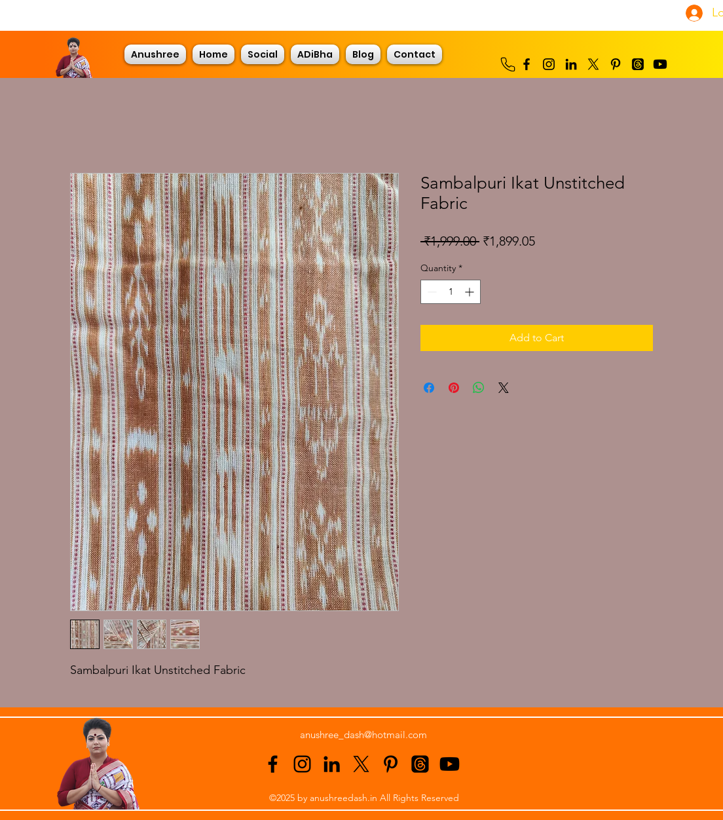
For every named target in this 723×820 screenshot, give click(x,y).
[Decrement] (430, 291)
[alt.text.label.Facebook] (526, 64)
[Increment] (470, 291)
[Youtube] (660, 64)
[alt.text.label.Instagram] (549, 64)
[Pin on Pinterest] (454, 388)
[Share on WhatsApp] (479, 388)
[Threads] (638, 64)
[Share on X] (503, 388)
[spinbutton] (450, 291)
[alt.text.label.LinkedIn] (571, 64)
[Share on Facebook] (429, 388)
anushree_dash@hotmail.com (363, 734)
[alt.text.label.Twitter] (593, 64)
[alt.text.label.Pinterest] (615, 64)
